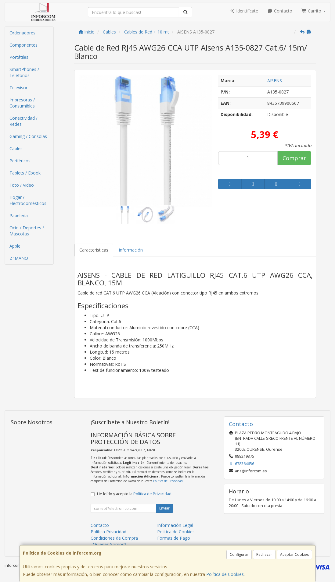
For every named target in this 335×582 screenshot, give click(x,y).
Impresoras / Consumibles (22, 103)
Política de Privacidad (168, 481)
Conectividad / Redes (23, 121)
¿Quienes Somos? (108, 544)
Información (131, 250)
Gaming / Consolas (28, 136)
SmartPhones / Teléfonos (24, 72)
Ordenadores (22, 33)
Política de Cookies (225, 574)
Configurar (239, 554)
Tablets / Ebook (25, 173)
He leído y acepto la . (134, 493)
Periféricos (20, 161)
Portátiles (18, 57)
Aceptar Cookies (294, 554)
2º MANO (18, 258)
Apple (14, 246)
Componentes (23, 45)
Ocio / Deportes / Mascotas (26, 231)
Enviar (164, 508)
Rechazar (264, 554)
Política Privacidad (108, 531)
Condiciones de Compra (114, 538)
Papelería (18, 215)
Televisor (18, 87)
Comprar (294, 158)
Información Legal (175, 525)
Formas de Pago (173, 538)
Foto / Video (21, 185)
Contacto (279, 11)
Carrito (313, 11)
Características (93, 250)
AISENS (274, 80)
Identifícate (244, 11)
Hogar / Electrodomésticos (27, 200)
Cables (16, 148)
